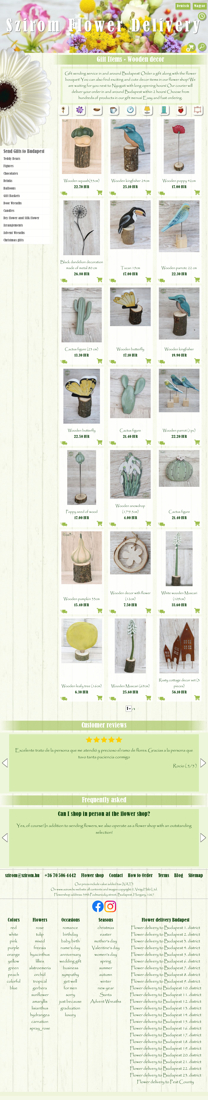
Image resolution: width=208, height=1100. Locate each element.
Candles (8, 211)
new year (106, 988)
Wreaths (31, 109)
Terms (163, 875)
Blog (178, 875)
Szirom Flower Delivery (104, 26)
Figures (8, 166)
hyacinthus (40, 954)
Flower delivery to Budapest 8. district (165, 974)
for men (70, 988)
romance (70, 927)
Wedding (37, 98)
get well (70, 981)
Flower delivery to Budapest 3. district (165, 941)
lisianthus (40, 1008)
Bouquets (31, 74)
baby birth (70, 941)
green (13, 968)
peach (13, 974)
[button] (203, 762)
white (13, 934)
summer (105, 968)
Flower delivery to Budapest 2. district (165, 934)
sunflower (40, 995)
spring (105, 961)
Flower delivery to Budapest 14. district (165, 1015)
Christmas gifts (13, 240)
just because (70, 1001)
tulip (40, 934)
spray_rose (40, 1028)
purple (13, 948)
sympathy (70, 974)
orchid (40, 974)
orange (13, 954)
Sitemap (195, 875)
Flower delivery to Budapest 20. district (165, 1055)
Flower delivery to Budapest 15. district (165, 1021)
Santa (106, 995)
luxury (70, 1015)
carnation (39, 1021)
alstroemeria (40, 968)
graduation (70, 1008)
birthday (70, 934)
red (14, 927)
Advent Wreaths (14, 233)
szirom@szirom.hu (22, 875)
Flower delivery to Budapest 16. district (165, 1028)
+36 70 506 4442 (60, 875)
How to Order (140, 875)
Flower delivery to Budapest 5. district (165, 954)
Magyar (199, 6)
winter (105, 981)
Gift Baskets (11, 196)
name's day (70, 948)
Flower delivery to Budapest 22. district (165, 1068)
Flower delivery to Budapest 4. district (165, 948)
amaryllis (39, 1001)
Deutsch (183, 6)
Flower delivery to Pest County (165, 1082)
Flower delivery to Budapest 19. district (165, 1048)
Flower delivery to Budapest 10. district (165, 988)
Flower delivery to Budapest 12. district (165, 1001)
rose (40, 927)
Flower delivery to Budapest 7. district (165, 968)
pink (13, 941)
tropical (40, 981)
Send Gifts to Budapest (23, 151)
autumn (105, 974)
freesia (40, 948)
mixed (40, 941)
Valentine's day (106, 948)
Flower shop (26, 122)
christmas (106, 927)
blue (13, 988)
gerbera (40, 988)
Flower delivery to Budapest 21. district (165, 1062)
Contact (116, 875)
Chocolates (10, 173)
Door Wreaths (12, 203)
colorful (13, 981)
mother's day (105, 941)
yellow (13, 961)
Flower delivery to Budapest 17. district (165, 1035)
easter (105, 934)
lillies (40, 961)
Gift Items (20, 66)
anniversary (70, 954)
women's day (105, 954)
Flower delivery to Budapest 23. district (165, 1075)
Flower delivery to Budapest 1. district (165, 927)
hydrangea (40, 1015)
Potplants (36, 86)
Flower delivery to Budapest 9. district (165, 981)
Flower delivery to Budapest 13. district (165, 1008)
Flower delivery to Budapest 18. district (165, 1041)
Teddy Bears (11, 159)
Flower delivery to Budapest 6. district (165, 961)
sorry (70, 995)
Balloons (9, 188)
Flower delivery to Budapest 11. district (165, 995)
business (70, 968)
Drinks (7, 181)
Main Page (12, 60)
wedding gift (70, 961)
